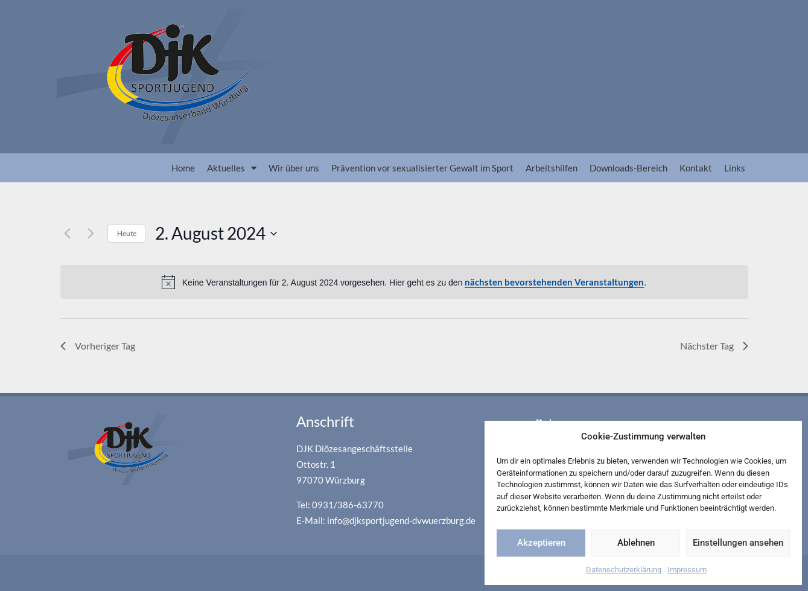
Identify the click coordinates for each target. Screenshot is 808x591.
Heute (126, 233)
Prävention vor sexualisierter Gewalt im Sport (422, 167)
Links (734, 167)
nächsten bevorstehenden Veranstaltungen (554, 281)
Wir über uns (294, 167)
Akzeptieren (541, 542)
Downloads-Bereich (628, 167)
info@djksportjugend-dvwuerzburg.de (401, 520)
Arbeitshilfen (551, 167)
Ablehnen (636, 542)
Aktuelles (231, 168)
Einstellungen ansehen (738, 542)
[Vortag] (67, 233)
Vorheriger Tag (97, 345)
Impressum (687, 569)
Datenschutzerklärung (623, 569)
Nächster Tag (714, 345)
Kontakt (695, 167)
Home (183, 167)
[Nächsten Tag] (91, 233)
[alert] (404, 282)
